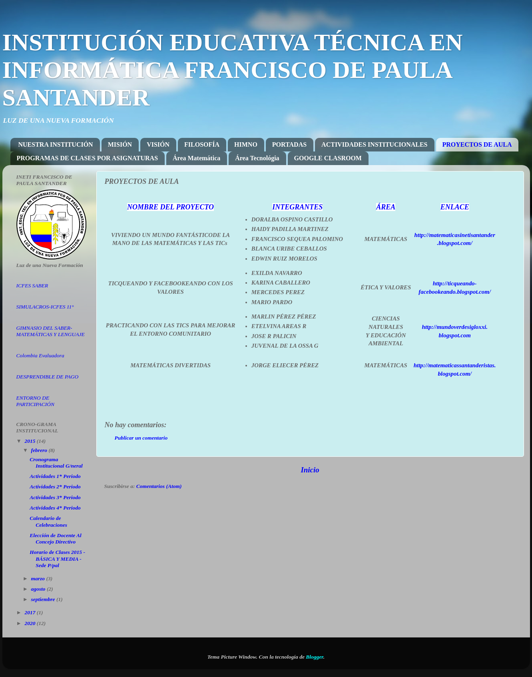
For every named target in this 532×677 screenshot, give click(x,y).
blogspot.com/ (455, 243)
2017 (30, 612)
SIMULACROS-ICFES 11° (45, 307)
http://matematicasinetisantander (454, 235)
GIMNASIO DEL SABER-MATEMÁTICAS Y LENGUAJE (50, 331)
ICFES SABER (32, 286)
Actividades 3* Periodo (55, 497)
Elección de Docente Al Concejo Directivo (56, 538)
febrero (40, 450)
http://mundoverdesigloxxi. (455, 327)
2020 (30, 623)
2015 (30, 441)
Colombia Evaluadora (40, 355)
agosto (39, 589)
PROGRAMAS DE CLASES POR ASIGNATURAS (87, 158)
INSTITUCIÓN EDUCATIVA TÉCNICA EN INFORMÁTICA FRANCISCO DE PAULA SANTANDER (232, 70)
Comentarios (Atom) (159, 486)
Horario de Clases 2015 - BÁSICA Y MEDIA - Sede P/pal (57, 558)
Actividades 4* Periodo (55, 508)
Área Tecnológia (257, 158)
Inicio (310, 470)
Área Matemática (196, 158)
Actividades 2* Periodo (55, 487)
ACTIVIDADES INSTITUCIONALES (374, 144)
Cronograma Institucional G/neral (56, 462)
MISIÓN (120, 144)
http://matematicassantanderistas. (455, 365)
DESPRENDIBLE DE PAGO (47, 377)
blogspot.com (454, 335)
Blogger (314, 657)
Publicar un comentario (141, 438)
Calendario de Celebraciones (48, 521)
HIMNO (245, 144)
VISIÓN (158, 144)
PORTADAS (289, 144)
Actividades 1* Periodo (55, 476)
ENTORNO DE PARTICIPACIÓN (35, 401)
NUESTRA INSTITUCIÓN (55, 144)
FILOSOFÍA (201, 144)
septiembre (43, 599)
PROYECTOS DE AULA (477, 144)
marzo (38, 578)
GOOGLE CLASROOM (328, 158)
